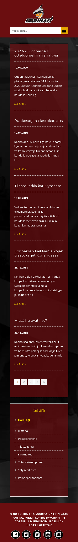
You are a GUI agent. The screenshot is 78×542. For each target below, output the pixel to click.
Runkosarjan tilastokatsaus (38, 121)
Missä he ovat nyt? (30, 320)
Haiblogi (24, 420)
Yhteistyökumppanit (30, 462)
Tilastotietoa (26, 446)
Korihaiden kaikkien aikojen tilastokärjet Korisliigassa (38, 253)
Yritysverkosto (27, 470)
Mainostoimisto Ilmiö (46, 521)
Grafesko (45, 525)
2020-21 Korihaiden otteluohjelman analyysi (36, 53)
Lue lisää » (20, 103)
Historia (23, 431)
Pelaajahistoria (27, 439)
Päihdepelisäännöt (30, 478)
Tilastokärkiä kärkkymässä (37, 186)
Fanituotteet (25, 454)
